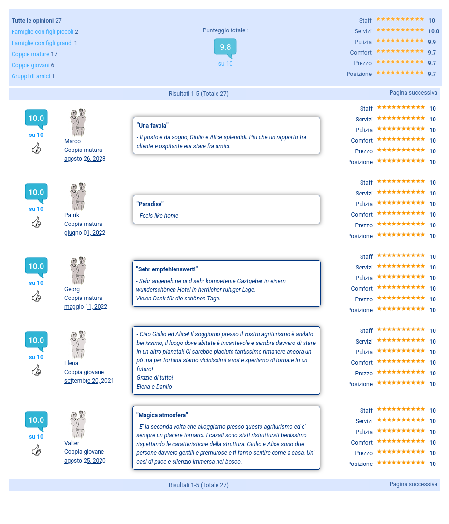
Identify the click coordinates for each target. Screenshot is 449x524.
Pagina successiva (413, 93)
